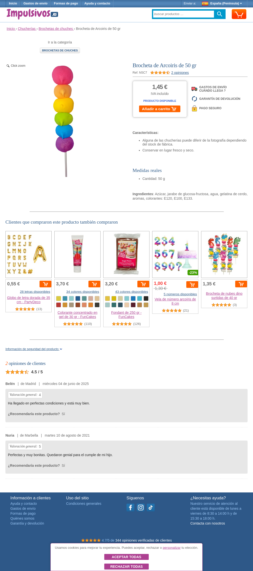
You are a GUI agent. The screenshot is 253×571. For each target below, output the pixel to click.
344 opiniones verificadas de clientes (143, 540)
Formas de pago (66, 3)
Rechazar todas (126, 567)
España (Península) (222, 3)
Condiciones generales (83, 504)
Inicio (13, 3)
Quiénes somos (22, 518)
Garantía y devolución (27, 523)
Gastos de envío (35, 3)
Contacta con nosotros (207, 523)
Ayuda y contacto (97, 3)
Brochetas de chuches (60, 50)
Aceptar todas (126, 557)
